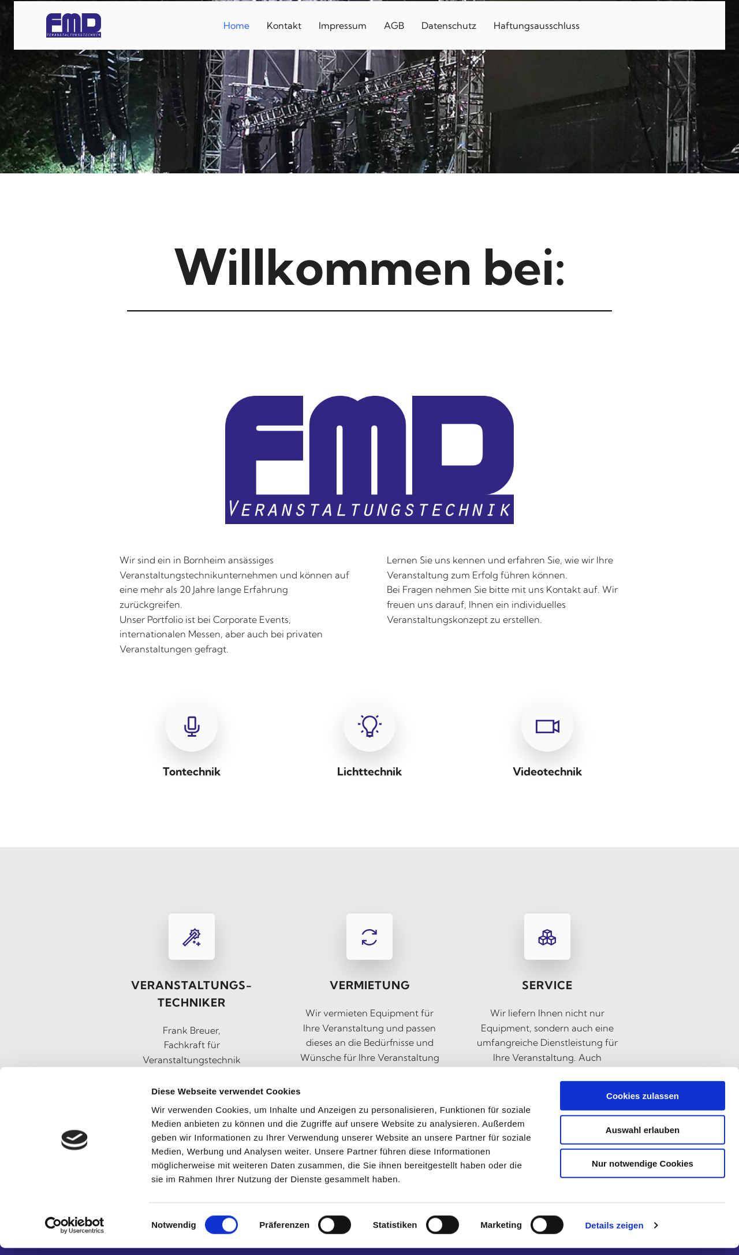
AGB (394, 24)
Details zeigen (614, 1232)
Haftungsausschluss (537, 24)
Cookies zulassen (642, 1103)
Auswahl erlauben (643, 1137)
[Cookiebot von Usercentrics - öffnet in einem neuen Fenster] (74, 1232)
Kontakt (284, 24)
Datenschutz (448, 24)
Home (236, 24)
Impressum (343, 24)
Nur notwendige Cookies (642, 1170)
